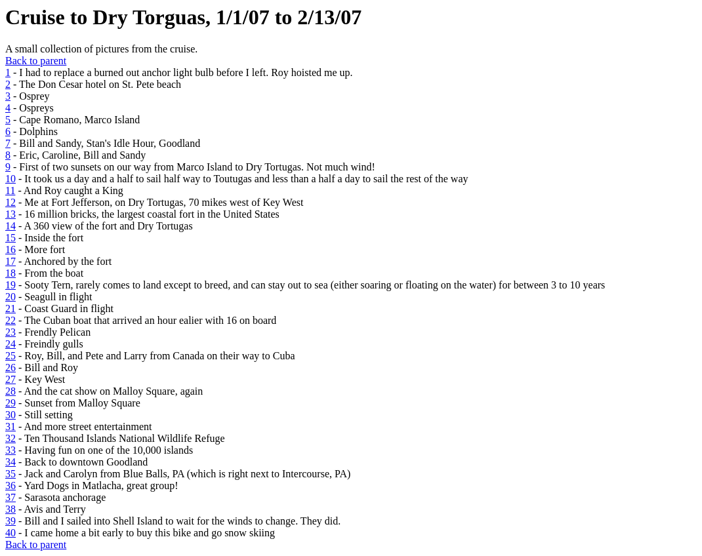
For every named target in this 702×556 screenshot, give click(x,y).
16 (10, 249)
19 (10, 284)
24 (10, 343)
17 (10, 261)
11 (10, 190)
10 (10, 178)
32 (10, 438)
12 (10, 202)
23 (10, 332)
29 (10, 402)
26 (10, 367)
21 (10, 308)
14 (10, 225)
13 (10, 214)
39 (10, 520)
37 (10, 497)
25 (10, 355)
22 (10, 320)
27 (10, 379)
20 (10, 296)
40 (10, 532)
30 (10, 414)
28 (10, 391)
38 (10, 509)
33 (10, 450)
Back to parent (35, 60)
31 (10, 426)
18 (10, 273)
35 (10, 473)
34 (10, 461)
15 (10, 237)
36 (10, 485)
